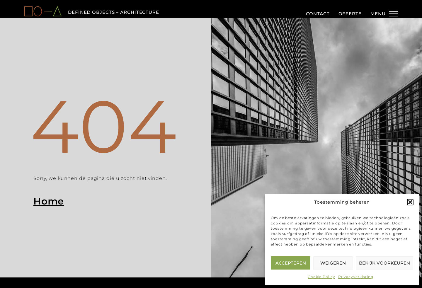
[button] (410, 202)
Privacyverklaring (355, 277)
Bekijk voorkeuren (384, 263)
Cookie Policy (321, 277)
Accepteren (290, 263)
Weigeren (333, 263)
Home (48, 201)
